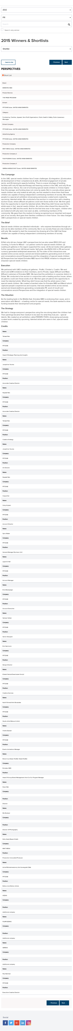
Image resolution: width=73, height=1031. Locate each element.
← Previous (54, 62)
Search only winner (12, 30)
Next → (66, 62)
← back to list (9, 62)
